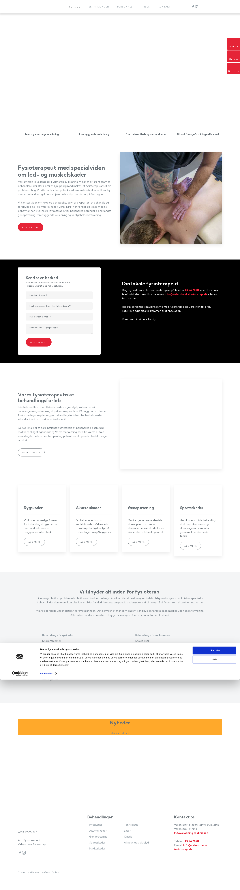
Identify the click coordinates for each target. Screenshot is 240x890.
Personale (125, 6)
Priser (145, 6)
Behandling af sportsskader (152, 635)
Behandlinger (99, 6)
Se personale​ (31, 452)
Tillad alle (214, 861)
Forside (74, 6)
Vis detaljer (46, 884)
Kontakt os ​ (30, 227)
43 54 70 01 (191, 290)
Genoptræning (51, 657)
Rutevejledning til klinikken (191, 833)
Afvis (214, 870)
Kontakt (164, 6)
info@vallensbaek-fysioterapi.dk (186, 294)
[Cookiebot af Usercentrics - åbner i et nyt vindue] (19, 884)
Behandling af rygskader (57, 635)
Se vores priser (143, 677)
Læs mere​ (34, 542)
